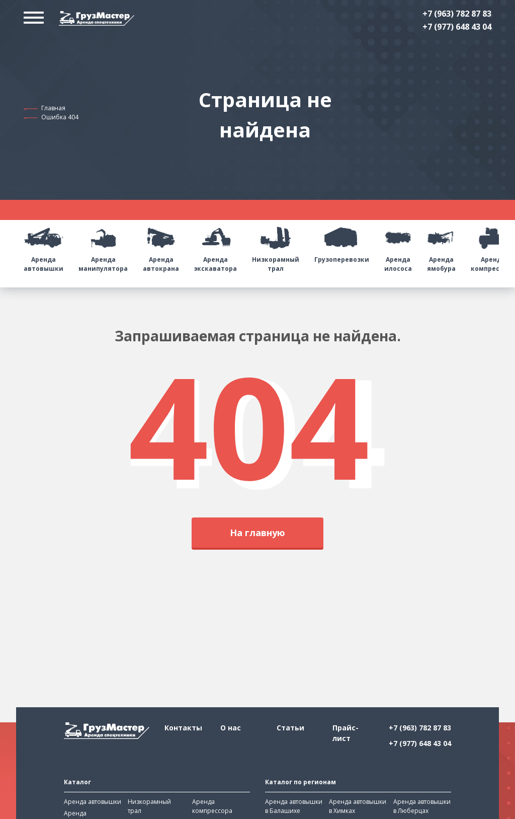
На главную (257, 533)
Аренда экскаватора (215, 246)
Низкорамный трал (275, 246)
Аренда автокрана (161, 246)
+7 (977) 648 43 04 (456, 26)
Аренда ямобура (441, 246)
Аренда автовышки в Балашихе (293, 806)
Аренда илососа (398, 246)
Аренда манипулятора (103, 246)
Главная (53, 108)
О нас (230, 727)
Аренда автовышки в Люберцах (422, 806)
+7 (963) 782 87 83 (456, 13)
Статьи (290, 727)
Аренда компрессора (212, 806)
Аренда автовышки (43, 246)
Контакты (183, 727)
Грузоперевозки (341, 242)
